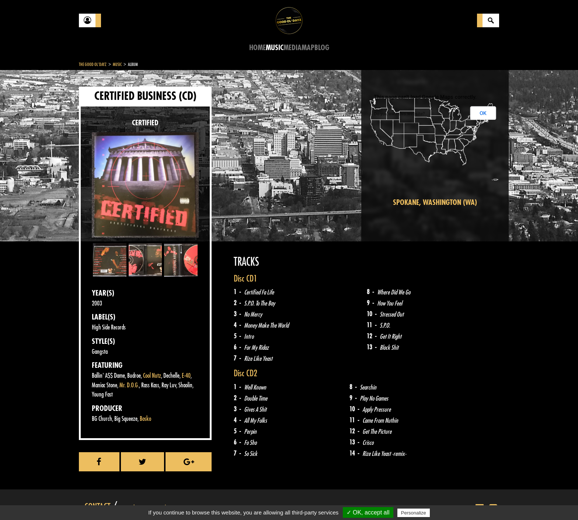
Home (257, 48)
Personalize (413, 513)
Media (292, 48)
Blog (321, 48)
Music (274, 48)
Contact (97, 501)
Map (308, 48)
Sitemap (200, 501)
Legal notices (136, 501)
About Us (171, 501)
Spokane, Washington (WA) (435, 202)
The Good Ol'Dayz (93, 64)
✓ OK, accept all (368, 512)
